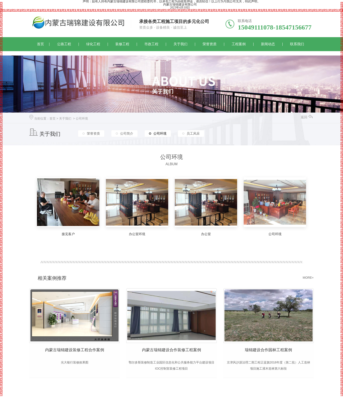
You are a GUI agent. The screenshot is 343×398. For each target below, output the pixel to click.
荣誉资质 (210, 44)
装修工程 (122, 44)
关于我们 (180, 44)
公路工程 (64, 44)
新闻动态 (268, 44)
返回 (307, 117)
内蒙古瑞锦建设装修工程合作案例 (74, 350)
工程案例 (239, 44)
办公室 (206, 234)
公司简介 (126, 133)
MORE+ (308, 277)
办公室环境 (137, 234)
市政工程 (151, 44)
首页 (40, 44)
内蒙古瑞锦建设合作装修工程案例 (171, 350)
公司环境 (82, 118)
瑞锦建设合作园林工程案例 (268, 350)
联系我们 (297, 44)
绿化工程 (93, 44)
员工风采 (193, 133)
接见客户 (68, 234)
